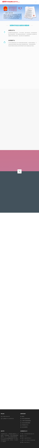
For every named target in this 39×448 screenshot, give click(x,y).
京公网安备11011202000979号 (8, 418)
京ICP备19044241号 (6, 416)
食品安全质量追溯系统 (26, 422)
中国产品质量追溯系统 (26, 418)
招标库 (23, 416)
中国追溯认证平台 (25, 424)
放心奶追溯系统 (25, 427)
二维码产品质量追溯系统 (26, 420)
